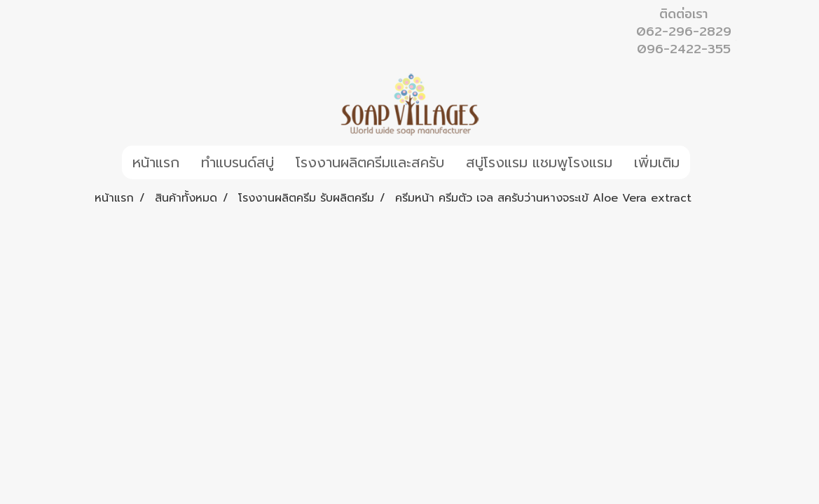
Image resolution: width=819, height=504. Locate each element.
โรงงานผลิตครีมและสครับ (370, 162)
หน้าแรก (155, 162)
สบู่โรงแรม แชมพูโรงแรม (539, 162)
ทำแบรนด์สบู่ (237, 162)
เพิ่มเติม (657, 162)
